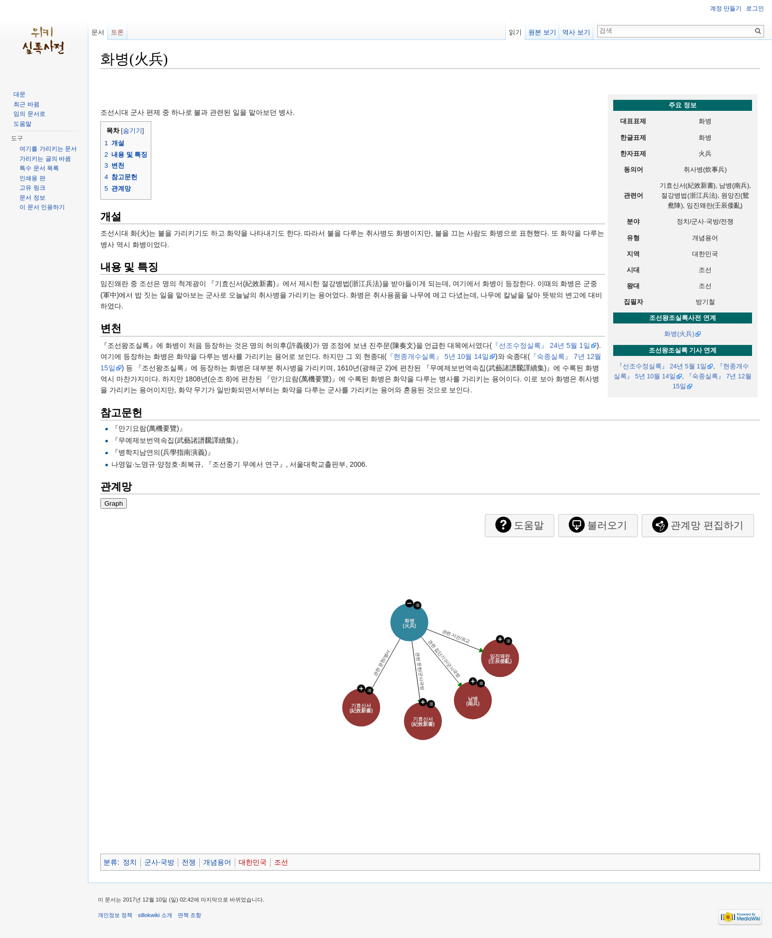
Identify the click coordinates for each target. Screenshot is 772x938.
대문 (19, 94)
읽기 (515, 32)
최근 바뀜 (26, 104)
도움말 (22, 123)
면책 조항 (189, 915)
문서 (97, 32)
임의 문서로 (29, 113)
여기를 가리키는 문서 (48, 148)
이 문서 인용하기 (42, 207)
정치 (130, 862)
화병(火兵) (679, 333)
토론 (117, 32)
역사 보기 (576, 32)
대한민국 (253, 862)
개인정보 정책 (115, 915)
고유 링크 (32, 187)
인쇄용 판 (32, 178)
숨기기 (132, 130)
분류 (110, 862)
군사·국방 (159, 862)
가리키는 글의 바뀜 (45, 158)
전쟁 (189, 862)
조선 (281, 862)
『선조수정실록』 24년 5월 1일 (661, 366)
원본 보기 (542, 32)
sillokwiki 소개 (155, 915)
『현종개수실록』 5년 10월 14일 (437, 356)
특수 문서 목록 (39, 168)
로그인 (755, 8)
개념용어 (217, 862)
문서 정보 (32, 197)
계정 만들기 (726, 8)
